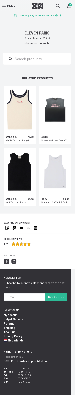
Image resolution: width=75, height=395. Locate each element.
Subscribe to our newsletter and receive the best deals (35, 285)
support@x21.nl (37, 361)
